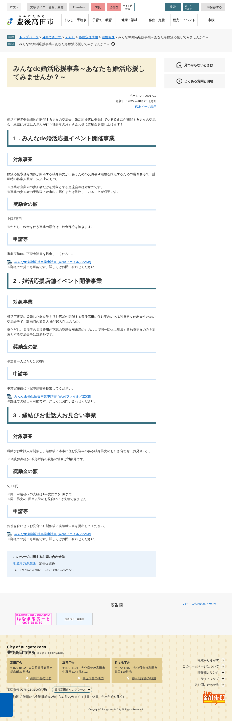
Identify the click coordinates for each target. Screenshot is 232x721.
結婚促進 (108, 37)
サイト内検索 (128, 7)
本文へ (14, 7)
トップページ (29, 37)
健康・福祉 (129, 20)
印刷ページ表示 (145, 106)
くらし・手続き (75, 20)
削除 (113, 44)
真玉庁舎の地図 (93, 678)
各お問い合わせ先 (207, 684)
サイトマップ (210, 678)
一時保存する (213, 7)
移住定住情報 (88, 37)
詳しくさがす (188, 7)
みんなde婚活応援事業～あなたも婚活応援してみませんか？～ (64, 44)
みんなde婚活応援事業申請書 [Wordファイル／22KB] (52, 262)
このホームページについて (201, 666)
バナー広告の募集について (200, 604)
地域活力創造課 (24, 563)
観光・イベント (184, 20)
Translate (79, 7)
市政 (211, 20)
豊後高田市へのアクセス (70, 689)
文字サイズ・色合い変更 (47, 7)
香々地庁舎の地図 (144, 678)
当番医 (113, 7)
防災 (98, 7)
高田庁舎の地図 (40, 678)
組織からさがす (208, 660)
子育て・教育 (102, 20)
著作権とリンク (208, 672)
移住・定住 (157, 20)
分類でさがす (52, 37)
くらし (70, 37)
